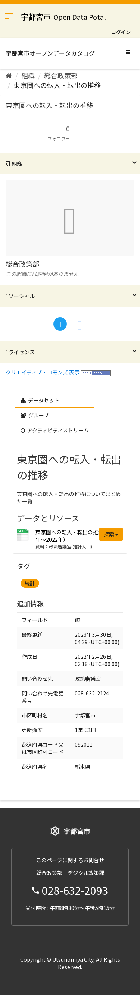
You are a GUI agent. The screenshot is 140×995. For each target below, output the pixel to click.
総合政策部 (61, 75)
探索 (111, 534)
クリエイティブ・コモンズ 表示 (43, 372)
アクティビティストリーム (55, 430)
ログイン (121, 32)
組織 (28, 75)
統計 (30, 583)
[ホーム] (9, 75)
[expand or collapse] (128, 52)
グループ (35, 415)
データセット (40, 400)
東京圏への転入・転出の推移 (57, 85)
